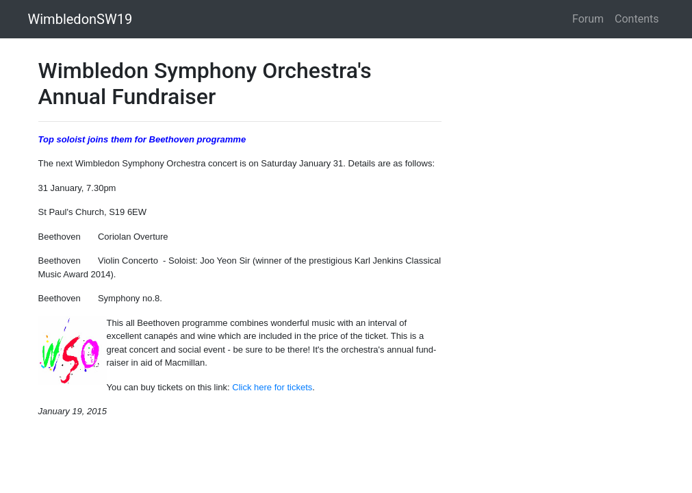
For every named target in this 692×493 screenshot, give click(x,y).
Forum (588, 18)
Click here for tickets (272, 387)
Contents (636, 18)
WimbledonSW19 (80, 19)
